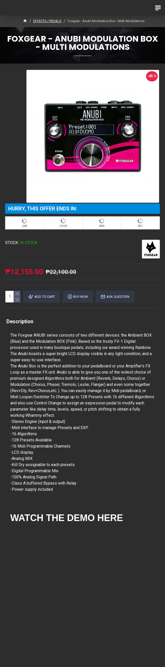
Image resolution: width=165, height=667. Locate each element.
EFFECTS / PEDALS (47, 21)
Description (19, 321)
